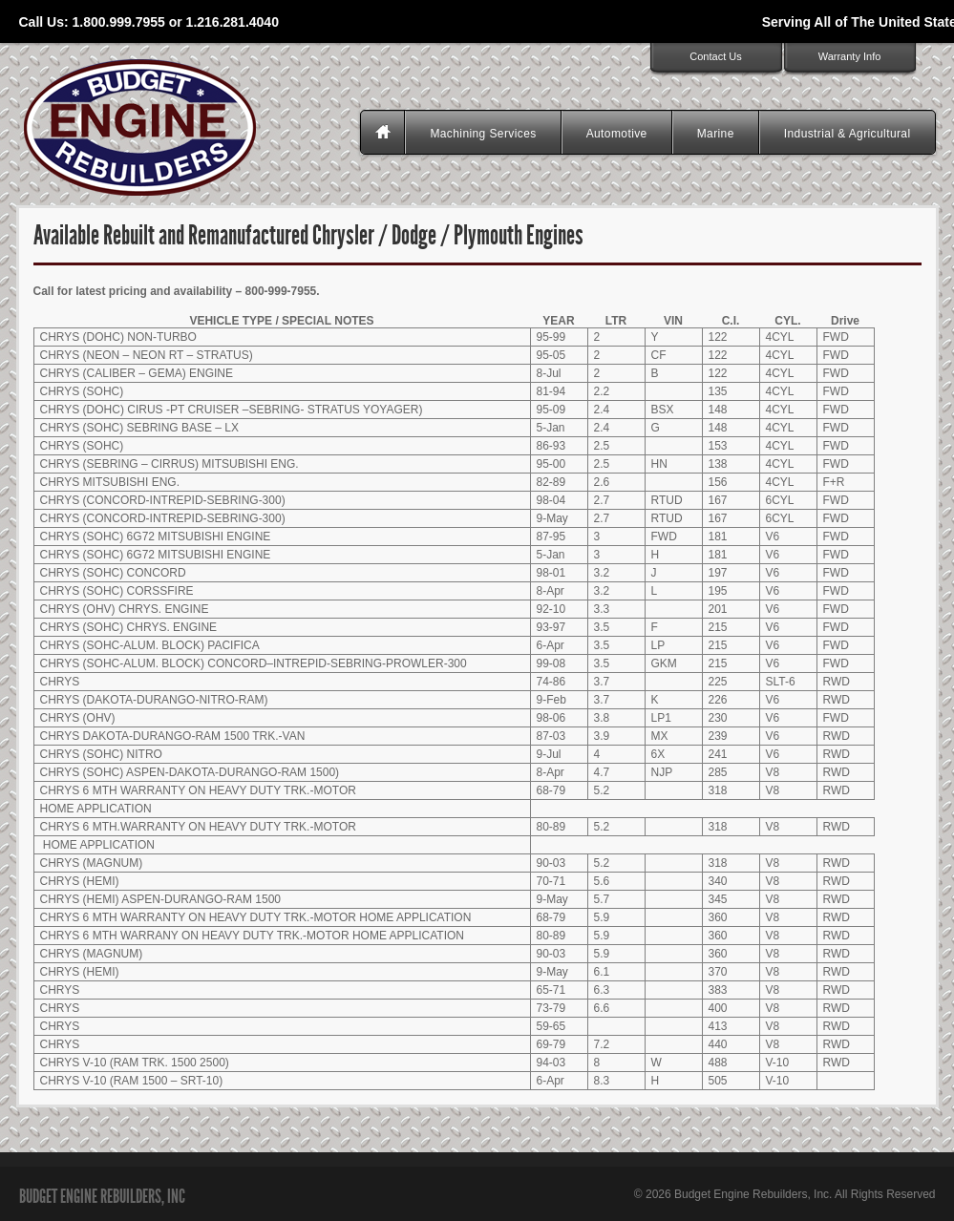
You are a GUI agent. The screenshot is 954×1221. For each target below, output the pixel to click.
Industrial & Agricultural (847, 133)
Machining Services (483, 133)
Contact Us (715, 56)
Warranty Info (849, 56)
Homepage (385, 134)
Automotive (616, 133)
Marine (715, 133)
